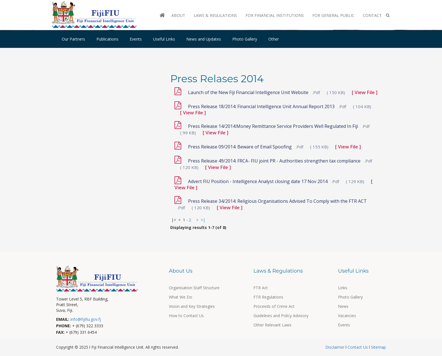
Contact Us (358, 347)
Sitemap (378, 347)
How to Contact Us (186, 315)
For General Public (333, 15)
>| (203, 219)
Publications (107, 39)
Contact (372, 15)
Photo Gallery (244, 39)
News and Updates (203, 39)
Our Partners (73, 39)
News (343, 306)
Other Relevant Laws (272, 325)
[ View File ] (364, 92)
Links (342, 287)
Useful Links (164, 39)
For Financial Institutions (275, 15)
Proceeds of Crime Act (274, 306)
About (178, 15)
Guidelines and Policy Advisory (280, 315)
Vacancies (347, 315)
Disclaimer (335, 347)
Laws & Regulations (215, 15)
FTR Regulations (268, 297)
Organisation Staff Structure (194, 287)
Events (136, 39)
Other (273, 39)
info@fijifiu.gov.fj (85, 319)
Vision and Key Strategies (192, 306)
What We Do (180, 297)
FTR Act (260, 287)
